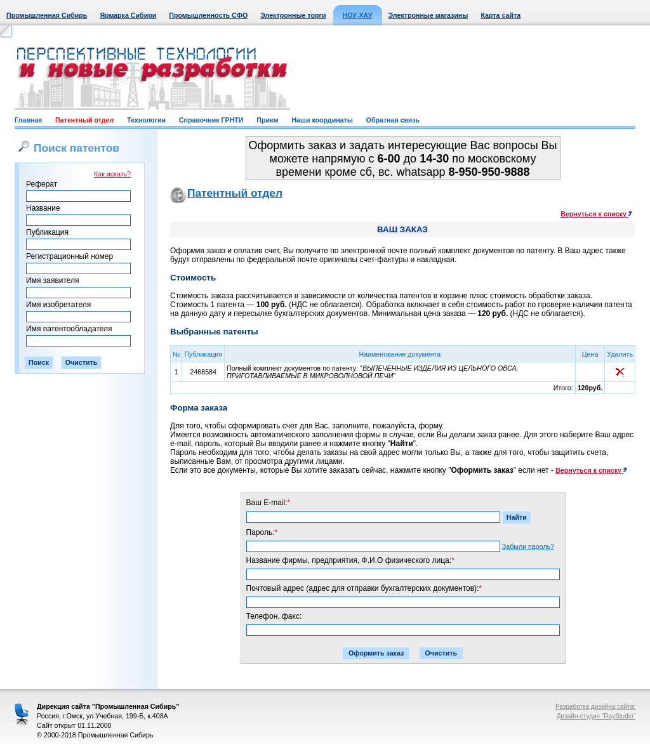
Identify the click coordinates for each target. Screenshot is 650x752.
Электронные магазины (428, 15)
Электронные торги (293, 15)
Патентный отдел (84, 120)
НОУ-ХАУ (358, 15)
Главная (28, 120)
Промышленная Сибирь (46, 15)
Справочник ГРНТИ (211, 120)
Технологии (146, 120)
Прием (267, 120)
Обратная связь (393, 120)
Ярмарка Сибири (128, 15)
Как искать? (112, 174)
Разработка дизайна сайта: (595, 706)
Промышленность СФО (208, 15)
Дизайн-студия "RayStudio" (596, 716)
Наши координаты (321, 120)
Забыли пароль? (528, 546)
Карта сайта (501, 15)
